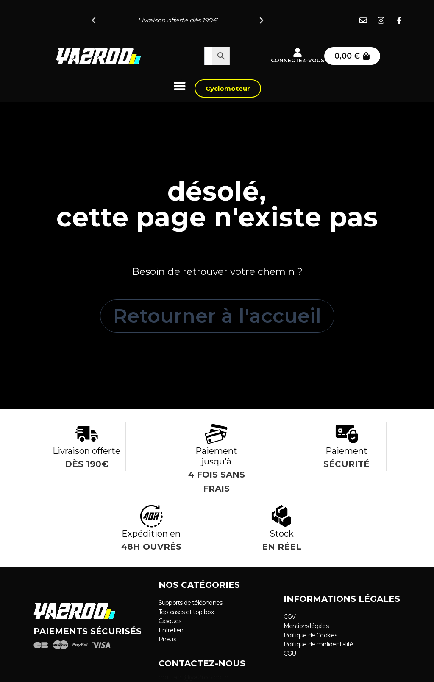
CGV (290, 617)
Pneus (167, 639)
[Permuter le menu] (179, 85)
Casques (170, 621)
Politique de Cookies (310, 635)
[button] (93, 20)
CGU (290, 653)
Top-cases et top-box (186, 612)
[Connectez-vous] (297, 52)
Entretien (171, 630)
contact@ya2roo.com (193, 677)
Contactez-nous (202, 663)
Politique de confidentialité (318, 644)
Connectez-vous (297, 60)
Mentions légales (306, 626)
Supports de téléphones (190, 603)
